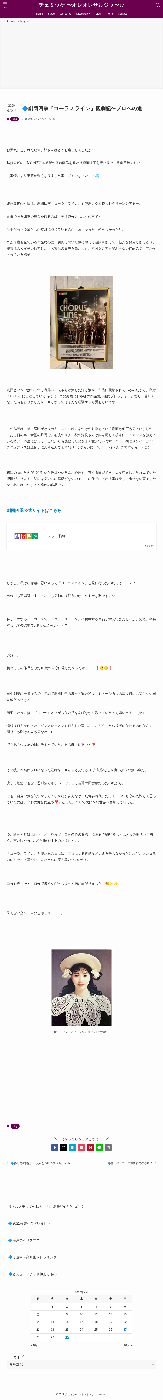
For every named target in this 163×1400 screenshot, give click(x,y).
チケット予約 (54, 536)
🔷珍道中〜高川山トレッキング (32, 1257)
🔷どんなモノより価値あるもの (32, 1274)
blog (14, 119)
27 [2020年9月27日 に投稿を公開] (125, 1329)
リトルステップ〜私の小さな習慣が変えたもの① (45, 1206)
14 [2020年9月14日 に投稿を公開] (38, 1322)
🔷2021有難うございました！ (31, 1223)
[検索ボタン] (158, 5)
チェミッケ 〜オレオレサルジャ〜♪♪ (81, 5)
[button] (54, 1147)
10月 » (128, 1345)
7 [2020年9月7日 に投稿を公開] (38, 1314)
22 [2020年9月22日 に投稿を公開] (52, 1329)
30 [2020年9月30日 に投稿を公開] (67, 1337)
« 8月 (34, 1345)
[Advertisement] (81, 55)
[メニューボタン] (5, 5)
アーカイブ (15, 1357)
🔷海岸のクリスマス (24, 1240)
